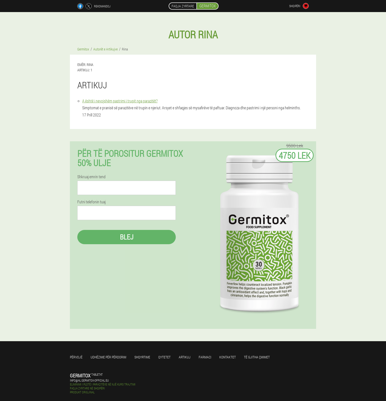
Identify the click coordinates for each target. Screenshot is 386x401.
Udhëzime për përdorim (108, 357)
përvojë (76, 357)
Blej (126, 236)
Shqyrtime (142, 357)
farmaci (205, 357)
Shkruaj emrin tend (91, 177)
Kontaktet (227, 357)
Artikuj (185, 357)
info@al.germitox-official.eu (89, 380)
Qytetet (164, 357)
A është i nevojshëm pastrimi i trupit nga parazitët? (120, 100)
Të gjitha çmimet (257, 357)
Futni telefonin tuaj (91, 202)
